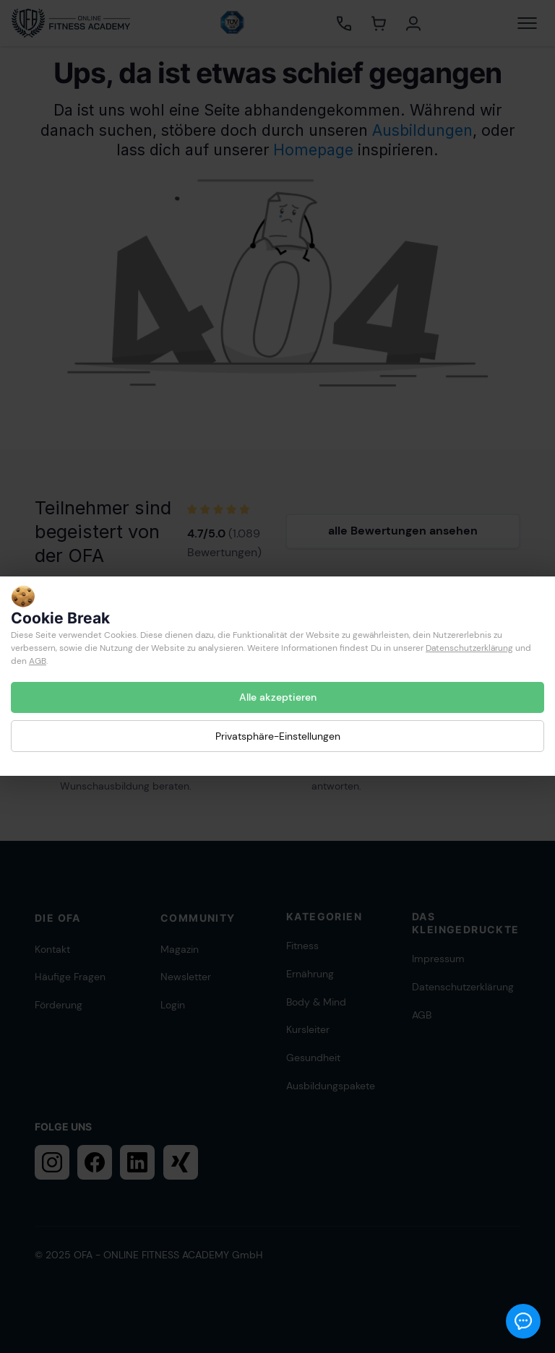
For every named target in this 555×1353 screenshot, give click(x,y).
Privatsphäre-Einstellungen (277, 736)
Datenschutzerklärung (469, 648)
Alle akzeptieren (278, 697)
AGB (37, 661)
